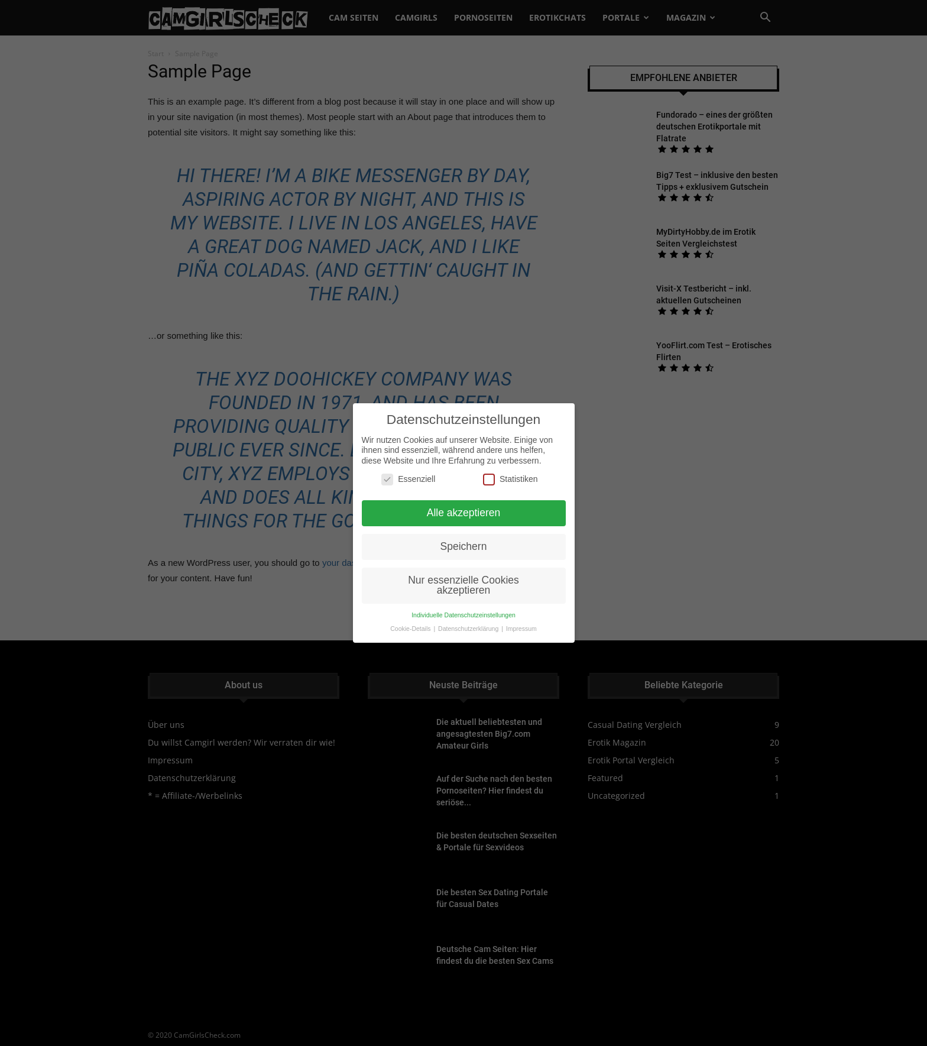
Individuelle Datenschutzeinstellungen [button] (463, 599)
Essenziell (408, 463)
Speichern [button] (463, 530)
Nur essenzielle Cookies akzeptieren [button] (463, 569)
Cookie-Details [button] (411, 612)
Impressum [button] (521, 612)
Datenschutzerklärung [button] (469, 612)
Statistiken (510, 463)
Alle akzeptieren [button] (464, 497)
